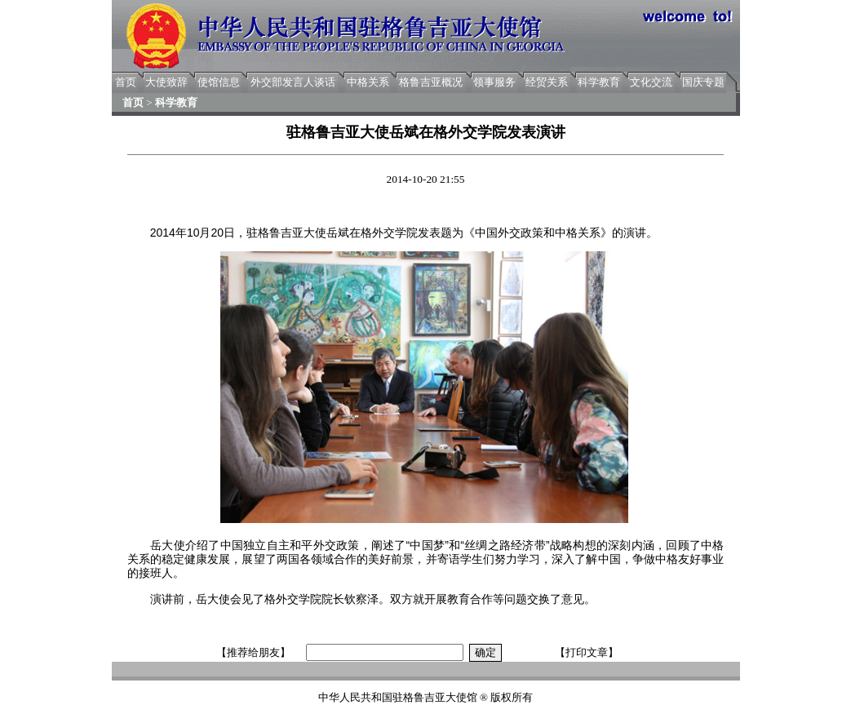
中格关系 (368, 82)
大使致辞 (166, 82)
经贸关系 (546, 82)
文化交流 (651, 82)
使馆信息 (218, 82)
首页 (125, 82)
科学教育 (599, 82)
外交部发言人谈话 (292, 82)
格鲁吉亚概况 (431, 82)
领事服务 (494, 82)
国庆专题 (703, 82)
